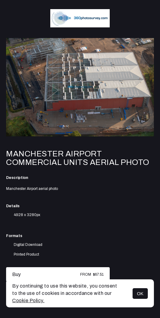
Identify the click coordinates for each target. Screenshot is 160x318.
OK (140, 293)
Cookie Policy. (28, 300)
